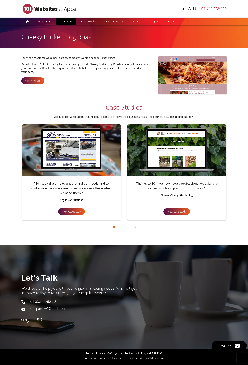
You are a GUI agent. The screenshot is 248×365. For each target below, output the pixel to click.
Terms (89, 353)
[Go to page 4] (129, 227)
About (137, 21)
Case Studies (89, 21)
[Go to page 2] (119, 227)
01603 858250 (204, 8)
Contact (173, 21)
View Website (33, 81)
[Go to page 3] (124, 227)
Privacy (100, 353)
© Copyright (114, 353)
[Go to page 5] (134, 227)
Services (43, 21)
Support (154, 21)
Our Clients (67, 21)
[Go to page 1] (114, 227)
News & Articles (115, 21)
